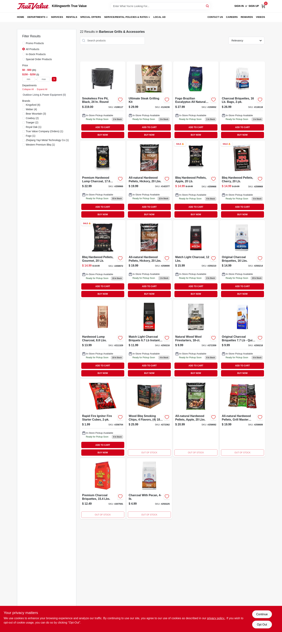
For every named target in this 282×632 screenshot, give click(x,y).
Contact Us (215, 17)
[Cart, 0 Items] (263, 6)
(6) (33, 104)
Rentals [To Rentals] (71, 17)
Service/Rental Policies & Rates (126, 17)
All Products (32, 49)
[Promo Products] (23, 43)
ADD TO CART (102, 127)
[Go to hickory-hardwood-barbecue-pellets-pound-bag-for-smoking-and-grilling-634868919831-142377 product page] (149, 180)
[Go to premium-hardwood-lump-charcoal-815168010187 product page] (102, 180)
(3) (36, 113)
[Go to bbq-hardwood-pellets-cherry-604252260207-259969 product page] (242, 180)
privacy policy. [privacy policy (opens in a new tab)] (216, 618)
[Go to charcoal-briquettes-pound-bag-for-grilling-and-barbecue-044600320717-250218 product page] (242, 339)
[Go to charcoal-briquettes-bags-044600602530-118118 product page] (242, 100)
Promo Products (35, 43)
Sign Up (254, 6)
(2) (32, 118)
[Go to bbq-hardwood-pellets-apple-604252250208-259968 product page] (196, 180)
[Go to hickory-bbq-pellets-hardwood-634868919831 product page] (149, 259)
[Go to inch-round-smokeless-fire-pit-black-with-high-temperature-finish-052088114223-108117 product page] (102, 100)
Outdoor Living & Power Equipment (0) (44, 94)
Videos (260, 17)
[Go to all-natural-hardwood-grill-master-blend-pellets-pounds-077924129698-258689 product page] (242, 418)
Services (57, 17)
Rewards (247, 17)
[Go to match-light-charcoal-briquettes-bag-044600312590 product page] (196, 259)
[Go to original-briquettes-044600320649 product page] (242, 259)
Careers (232, 17)
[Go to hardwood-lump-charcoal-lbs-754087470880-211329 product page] (102, 339)
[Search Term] (160, 6)
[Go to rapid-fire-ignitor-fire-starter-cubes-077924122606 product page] (102, 418)
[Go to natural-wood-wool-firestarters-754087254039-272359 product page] (196, 339)
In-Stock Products (36, 54)
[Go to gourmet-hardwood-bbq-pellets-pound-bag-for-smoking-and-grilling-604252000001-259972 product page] (102, 259)
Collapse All (28, 89)
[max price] (43, 79)
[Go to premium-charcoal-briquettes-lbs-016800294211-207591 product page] (102, 488)
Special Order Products (39, 59)
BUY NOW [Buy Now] (103, 135)
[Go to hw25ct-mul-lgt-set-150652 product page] (196, 100)
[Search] (207, 6)
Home (20, 17)
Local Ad (159, 17)
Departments (36, 17)
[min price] (28, 79)
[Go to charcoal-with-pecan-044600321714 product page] (149, 488)
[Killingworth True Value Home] (33, 6)
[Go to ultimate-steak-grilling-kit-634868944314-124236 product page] (149, 100)
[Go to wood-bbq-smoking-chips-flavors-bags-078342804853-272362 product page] (149, 418)
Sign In (239, 6)
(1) (33, 127)
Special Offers (90, 17)
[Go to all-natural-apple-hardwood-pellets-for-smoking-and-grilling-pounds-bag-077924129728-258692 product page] (196, 418)
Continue (262, 614)
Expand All (42, 89)
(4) (31, 109)
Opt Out (262, 624)
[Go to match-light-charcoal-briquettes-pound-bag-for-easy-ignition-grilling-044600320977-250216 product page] (149, 339)
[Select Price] (54, 79)
